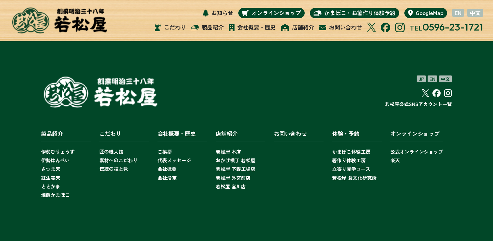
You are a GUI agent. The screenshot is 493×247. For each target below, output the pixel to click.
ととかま (50, 186)
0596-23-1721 (452, 27)
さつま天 (50, 168)
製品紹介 (52, 133)
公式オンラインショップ (416, 151)
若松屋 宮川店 (231, 186)
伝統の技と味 (113, 168)
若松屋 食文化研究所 (354, 177)
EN (458, 13)
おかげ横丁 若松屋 (235, 160)
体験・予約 (345, 133)
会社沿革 (167, 177)
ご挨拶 (164, 151)
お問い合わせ (290, 133)
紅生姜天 (50, 177)
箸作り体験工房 (349, 160)
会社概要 (167, 168)
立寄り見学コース (351, 168)
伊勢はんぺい (55, 160)
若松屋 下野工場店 (235, 168)
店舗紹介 (227, 133)
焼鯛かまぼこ (55, 194)
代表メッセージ (174, 160)
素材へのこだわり (118, 160)
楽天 (395, 160)
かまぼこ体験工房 (351, 151)
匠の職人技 (111, 151)
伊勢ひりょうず (58, 151)
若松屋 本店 (228, 151)
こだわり (110, 133)
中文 (475, 13)
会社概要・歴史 (176, 133)
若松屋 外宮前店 (233, 177)
